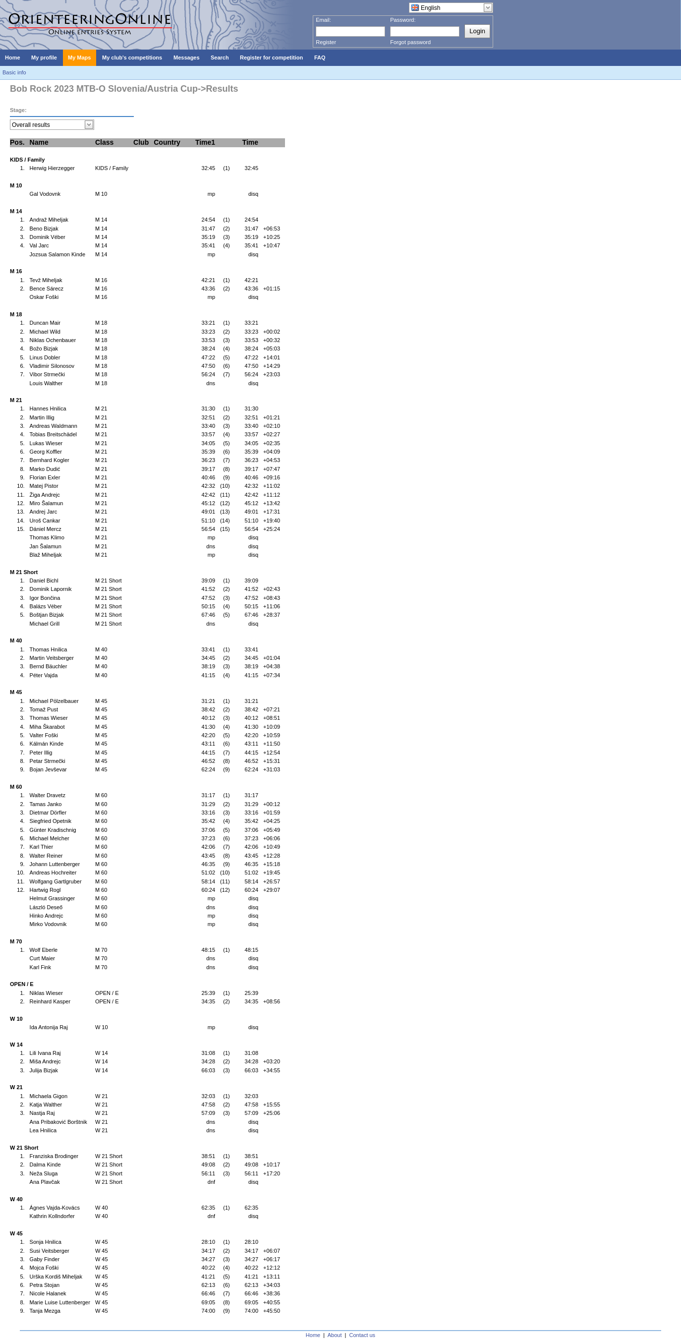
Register (326, 42)
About (335, 1335)
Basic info (14, 72)
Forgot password (410, 42)
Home (313, 1335)
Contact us (362, 1335)
